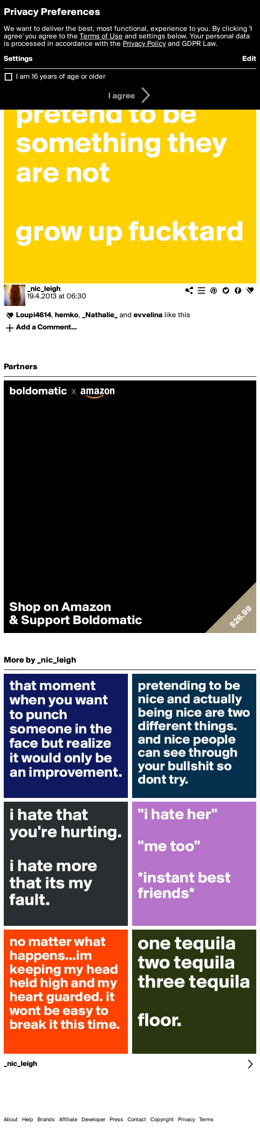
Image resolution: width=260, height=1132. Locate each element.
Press (116, 1120)
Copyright (162, 1120)
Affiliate (68, 1120)
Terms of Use (101, 36)
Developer (93, 1120)
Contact (136, 1120)
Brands (46, 1120)
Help (27, 1120)
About (11, 1120)
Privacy (186, 1120)
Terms (206, 1120)
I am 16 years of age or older (60, 77)
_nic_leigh (43, 289)
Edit (249, 59)
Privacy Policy (144, 44)
